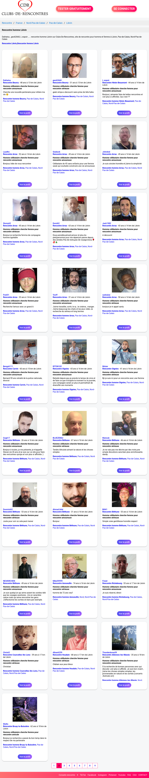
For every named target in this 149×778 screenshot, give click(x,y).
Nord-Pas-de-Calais (117, 103)
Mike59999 (58, 581)
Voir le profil (25, 113)
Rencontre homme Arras (13, 168)
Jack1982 (106, 223)
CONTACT (142, 775)
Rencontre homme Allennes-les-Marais (119, 680)
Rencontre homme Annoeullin (66, 597)
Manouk (105, 438)
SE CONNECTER (124, 9)
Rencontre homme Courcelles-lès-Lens (20, 671)
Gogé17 (6, 438)
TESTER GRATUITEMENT (74, 9)
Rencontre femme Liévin (28, 43)
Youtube (121, 775)
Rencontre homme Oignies (64, 389)
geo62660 (57, 80)
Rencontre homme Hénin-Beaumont (118, 101)
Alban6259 (57, 652)
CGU (135, 775)
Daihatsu (7, 80)
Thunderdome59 (109, 652)
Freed (104, 581)
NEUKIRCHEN (9, 581)
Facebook (92, 775)
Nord (82, 597)
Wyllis (5, 724)
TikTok (83, 775)
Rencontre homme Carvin (14, 385)
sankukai (106, 295)
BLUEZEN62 (58, 438)
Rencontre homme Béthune (15, 459)
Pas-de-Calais (33, 99)
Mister (105, 366)
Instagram (102, 775)
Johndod (106, 152)
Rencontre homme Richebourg (115, 597)
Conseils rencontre (67, 775)
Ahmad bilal (58, 509)
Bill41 (104, 509)
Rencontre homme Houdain (65, 668)
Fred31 (6, 295)
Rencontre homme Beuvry (14, 99)
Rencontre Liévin (9, 43)
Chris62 (6, 652)
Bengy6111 (8, 366)
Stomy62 (7, 223)
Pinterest (112, 775)
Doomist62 (8, 509)
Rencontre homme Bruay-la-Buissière (19, 745)
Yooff (55, 295)
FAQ (129, 775)
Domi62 (56, 223)
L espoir (105, 80)
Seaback (56, 152)
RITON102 (57, 366)
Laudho (6, 152)
